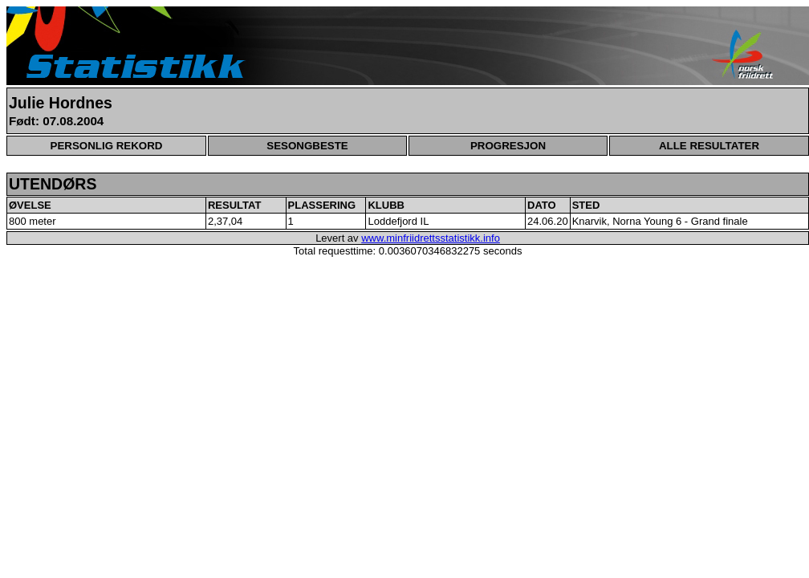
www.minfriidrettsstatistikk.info (430, 238)
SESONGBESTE (307, 146)
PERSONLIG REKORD (107, 146)
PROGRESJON (508, 146)
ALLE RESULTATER (709, 146)
